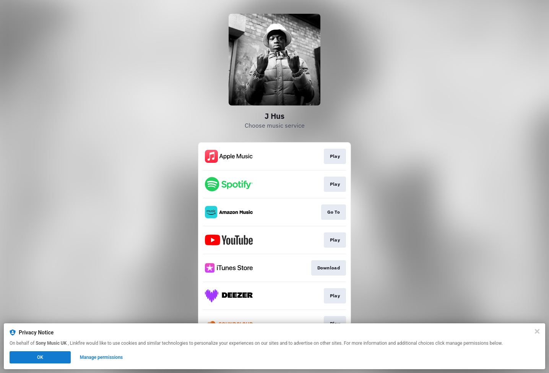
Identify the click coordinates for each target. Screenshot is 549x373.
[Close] (537, 331)
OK (40, 357)
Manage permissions (101, 357)
